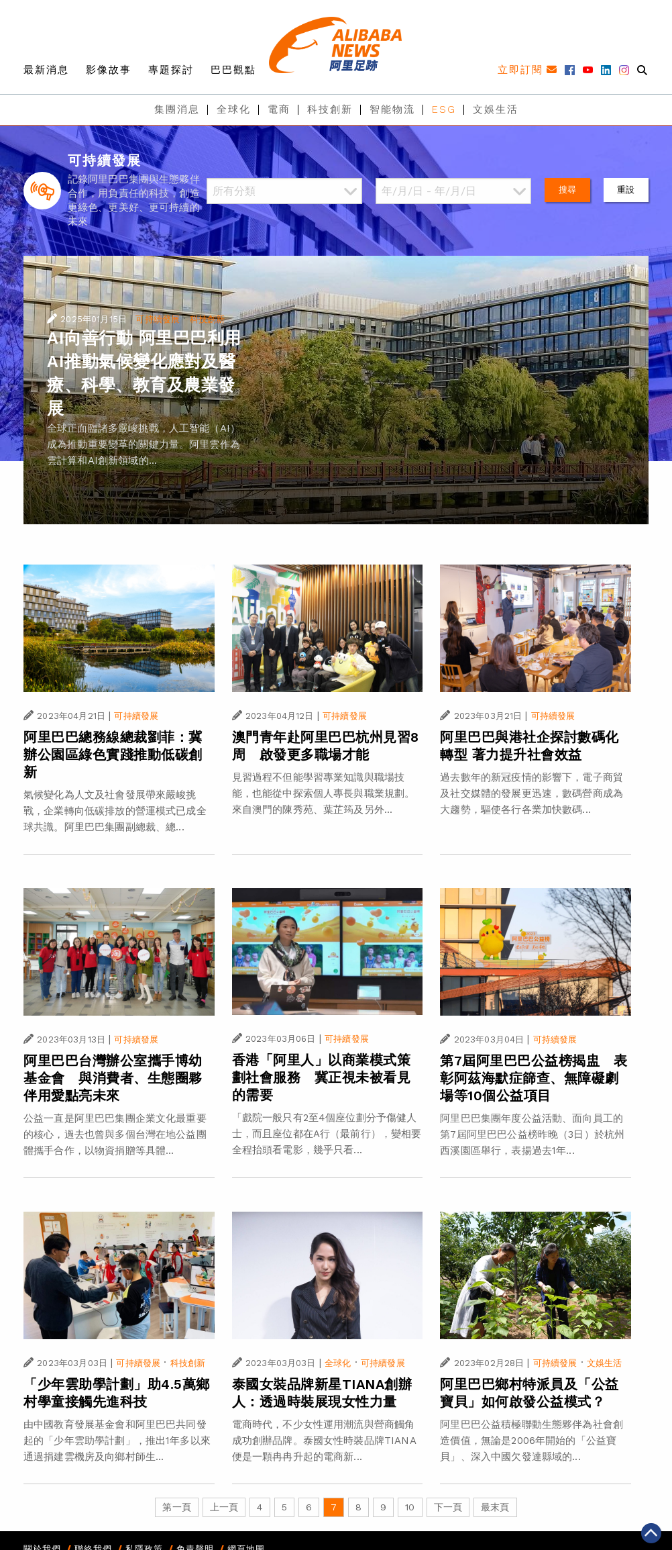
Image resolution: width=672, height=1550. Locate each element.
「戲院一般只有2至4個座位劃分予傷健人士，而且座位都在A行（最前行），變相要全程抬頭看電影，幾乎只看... (327, 1134)
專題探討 (171, 70)
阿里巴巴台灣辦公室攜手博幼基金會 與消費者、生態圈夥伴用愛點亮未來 (113, 1078)
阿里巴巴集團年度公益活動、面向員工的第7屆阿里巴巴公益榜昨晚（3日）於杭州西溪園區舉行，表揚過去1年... (532, 1134)
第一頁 (176, 1507)
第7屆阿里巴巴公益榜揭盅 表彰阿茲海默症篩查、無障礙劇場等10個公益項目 (533, 1078)
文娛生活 (495, 109)
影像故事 (108, 70)
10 (409, 1507)
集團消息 (177, 109)
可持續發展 (157, 319)
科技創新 (330, 109)
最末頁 (495, 1507)
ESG (444, 109)
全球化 (234, 109)
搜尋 (567, 190)
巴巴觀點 (233, 70)
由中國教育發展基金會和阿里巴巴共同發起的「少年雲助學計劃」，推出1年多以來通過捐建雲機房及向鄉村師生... (117, 1440)
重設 (625, 190)
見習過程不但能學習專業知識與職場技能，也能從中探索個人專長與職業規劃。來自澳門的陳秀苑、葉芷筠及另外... (323, 793)
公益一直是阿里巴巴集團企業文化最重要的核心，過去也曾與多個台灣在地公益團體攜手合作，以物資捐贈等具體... (115, 1134)
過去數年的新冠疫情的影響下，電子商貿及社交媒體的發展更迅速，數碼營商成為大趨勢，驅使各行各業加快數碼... (531, 793)
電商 (279, 109)
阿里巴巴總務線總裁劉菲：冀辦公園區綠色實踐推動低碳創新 (113, 754)
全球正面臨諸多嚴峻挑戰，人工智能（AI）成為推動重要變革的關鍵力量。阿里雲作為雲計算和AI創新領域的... (143, 444)
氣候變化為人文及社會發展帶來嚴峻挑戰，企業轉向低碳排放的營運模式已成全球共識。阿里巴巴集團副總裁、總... (115, 811)
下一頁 (448, 1507)
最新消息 (46, 70)
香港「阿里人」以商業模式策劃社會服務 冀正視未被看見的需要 (321, 1077)
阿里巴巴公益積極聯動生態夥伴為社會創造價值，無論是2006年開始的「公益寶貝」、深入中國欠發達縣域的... (531, 1440)
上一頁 (224, 1507)
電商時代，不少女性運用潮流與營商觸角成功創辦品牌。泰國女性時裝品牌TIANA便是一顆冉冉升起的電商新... (324, 1440)
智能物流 (392, 109)
